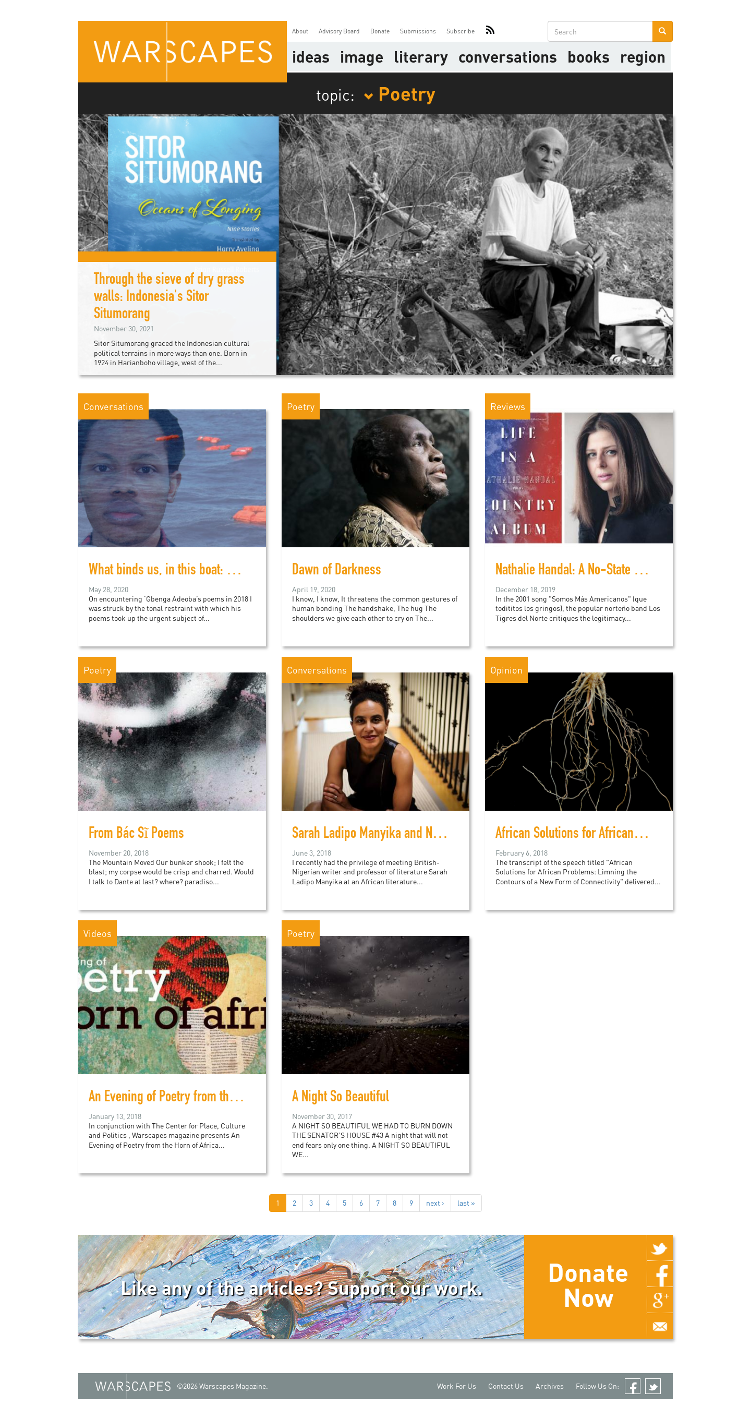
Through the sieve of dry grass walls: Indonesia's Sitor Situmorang (169, 298)
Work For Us (456, 1385)
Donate (380, 31)
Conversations (507, 56)
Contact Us (506, 1385)
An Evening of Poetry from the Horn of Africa (197, 1098)
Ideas (311, 56)
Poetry (399, 92)
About (300, 31)
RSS (490, 31)
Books (588, 56)
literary (421, 56)
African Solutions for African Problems (589, 835)
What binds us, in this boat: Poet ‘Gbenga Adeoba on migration (242, 571)
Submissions (418, 31)
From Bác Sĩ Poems (136, 835)
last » (466, 1202)
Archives (550, 1385)
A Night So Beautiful (340, 1098)
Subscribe (460, 31)
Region (642, 56)
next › (435, 1202)
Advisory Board (339, 31)
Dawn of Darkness (336, 571)
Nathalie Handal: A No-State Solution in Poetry (607, 571)
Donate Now (588, 1284)
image (361, 56)
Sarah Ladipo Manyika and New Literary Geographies (422, 835)
